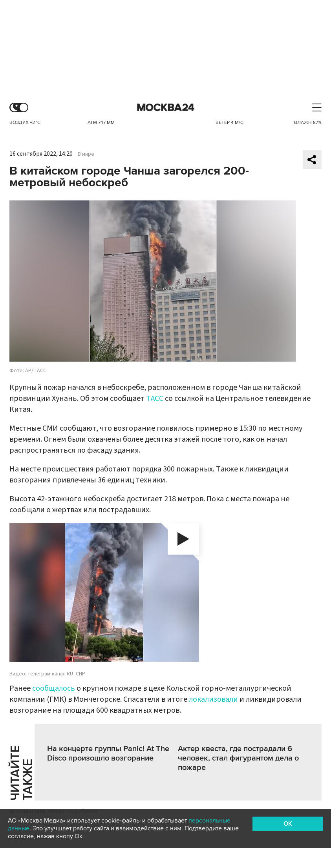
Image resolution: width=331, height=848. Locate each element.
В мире (86, 154)
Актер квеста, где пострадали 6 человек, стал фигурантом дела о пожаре (238, 758)
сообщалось (53, 688)
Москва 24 (165, 107)
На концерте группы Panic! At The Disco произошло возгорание (108, 753)
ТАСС (154, 398)
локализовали (213, 699)
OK (287, 824)
